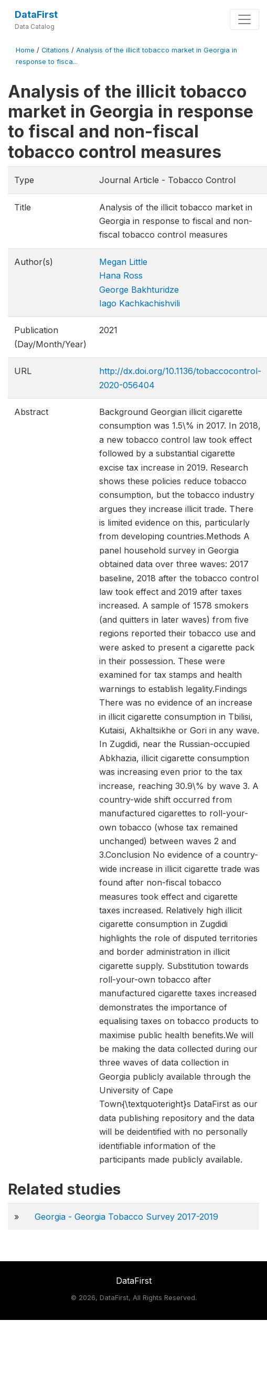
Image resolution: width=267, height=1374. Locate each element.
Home (25, 50)
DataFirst (36, 14)
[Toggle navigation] (244, 19)
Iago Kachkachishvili (139, 303)
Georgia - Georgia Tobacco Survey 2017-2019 (126, 1216)
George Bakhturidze (139, 289)
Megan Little (123, 262)
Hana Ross (121, 275)
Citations (55, 50)
